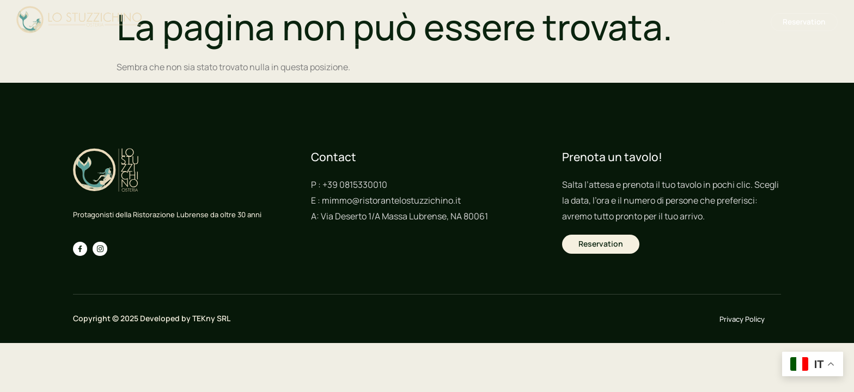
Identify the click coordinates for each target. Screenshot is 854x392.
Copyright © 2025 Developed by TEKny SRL (151, 318)
